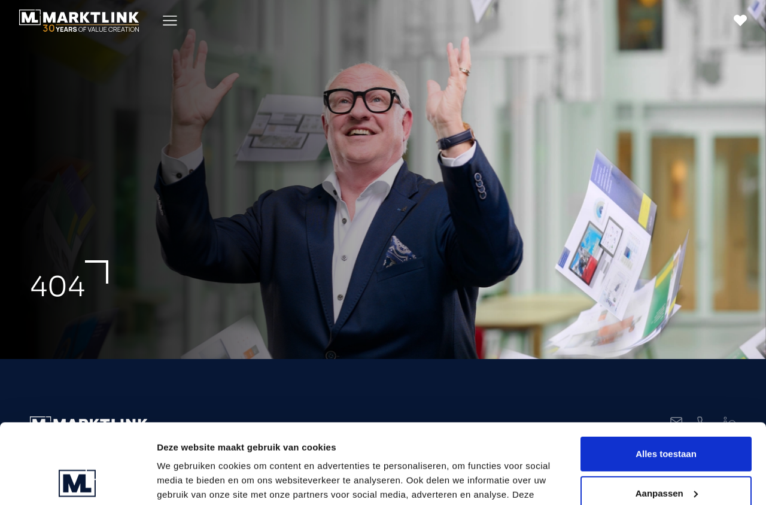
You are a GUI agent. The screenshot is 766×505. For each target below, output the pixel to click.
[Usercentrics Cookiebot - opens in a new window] (77, 482)
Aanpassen (667, 418)
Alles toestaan (666, 379)
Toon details (183, 481)
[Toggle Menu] (170, 21)
